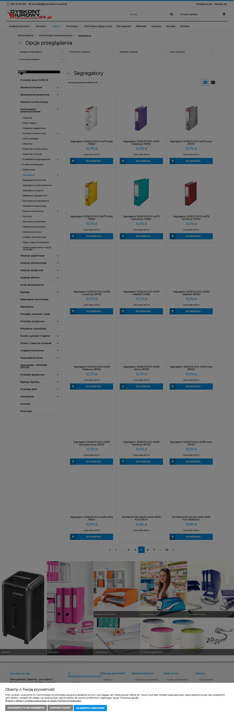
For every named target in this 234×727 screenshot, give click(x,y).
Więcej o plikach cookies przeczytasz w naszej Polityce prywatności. (43, 701)
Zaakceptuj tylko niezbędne (26, 708)
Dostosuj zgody (60, 708)
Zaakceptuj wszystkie (90, 708)
